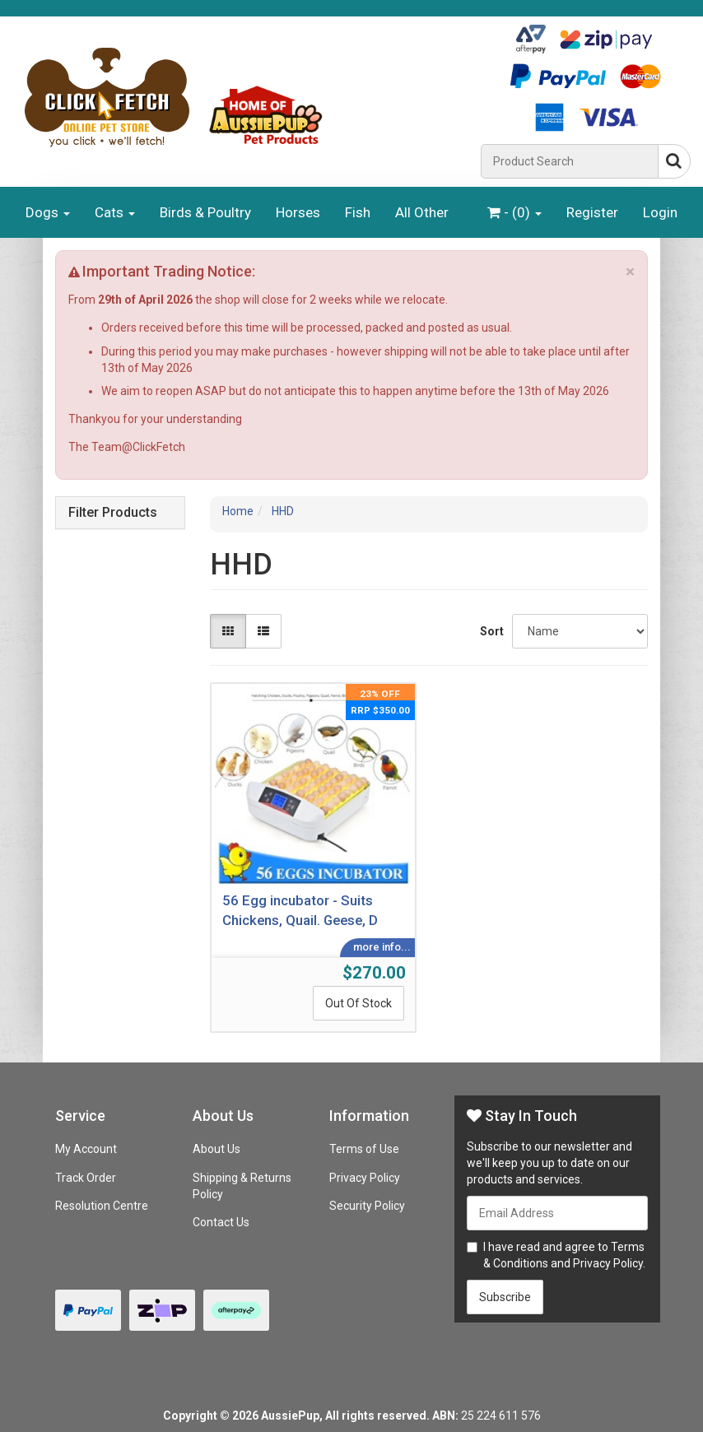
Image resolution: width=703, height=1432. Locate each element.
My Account (86, 1148)
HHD (283, 511)
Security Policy (367, 1205)
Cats (115, 212)
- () (514, 212)
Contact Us (221, 1222)
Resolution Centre (101, 1205)
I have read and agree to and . (556, 1255)
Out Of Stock (358, 1003)
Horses (298, 212)
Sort (490, 631)
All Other (422, 212)
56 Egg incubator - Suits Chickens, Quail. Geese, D (300, 910)
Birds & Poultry (205, 212)
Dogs (48, 212)
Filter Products (112, 512)
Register (592, 212)
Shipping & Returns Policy (242, 1186)
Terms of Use (364, 1148)
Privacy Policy (364, 1177)
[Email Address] (557, 1213)
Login (660, 212)
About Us (216, 1148)
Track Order (85, 1177)
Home (238, 511)
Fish (357, 212)
